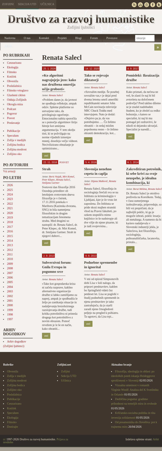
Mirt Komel (68, 176)
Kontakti (44, 38)
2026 (10, 185)
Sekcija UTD (27, 4)
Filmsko (12, 72)
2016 (10, 231)
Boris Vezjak (55, 176)
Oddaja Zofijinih (16, 99)
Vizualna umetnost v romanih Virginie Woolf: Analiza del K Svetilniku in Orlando (134, 390)
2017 (10, 226)
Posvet (11, 118)
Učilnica (47, 4)
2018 (10, 222)
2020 (10, 213)
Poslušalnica (14, 85)
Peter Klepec (48, 179)
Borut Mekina (140, 189)
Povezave (112, 38)
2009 (10, 263)
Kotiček (11, 76)
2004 (10, 286)
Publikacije (13, 130)
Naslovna (9, 38)
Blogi (78, 38)
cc (4, 439)
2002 (10, 296)
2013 (10, 245)
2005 (10, 282)
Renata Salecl (56, 95)
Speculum (13, 135)
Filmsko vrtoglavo (17, 90)
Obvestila (12, 81)
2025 (10, 189)
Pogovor (12, 113)
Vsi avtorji (9, 171)
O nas (27, 38)
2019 (10, 217)
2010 (10, 259)
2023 (10, 199)
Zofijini (8, 4)
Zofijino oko (14, 154)
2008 (10, 268)
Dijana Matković (99, 181)
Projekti (62, 38)
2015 (10, 236)
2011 (10, 254)
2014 (10, 240)
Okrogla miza (15, 104)
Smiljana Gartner (50, 182)
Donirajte (12, 426)
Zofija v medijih (16, 140)
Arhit (156, 439)
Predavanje (13, 122)
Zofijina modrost (17, 149)
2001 (10, 300)
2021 (10, 208)
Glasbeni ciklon (16, 95)
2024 (10, 194)
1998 (10, 314)
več (46, 155)
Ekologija (12, 67)
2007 (10, 273)
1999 (10, 310)
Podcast (11, 109)
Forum (94, 38)
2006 (10, 277)
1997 (10, 319)
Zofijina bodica (16, 144)
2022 (10, 203)
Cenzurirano (14, 62)
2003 (10, 291)
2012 (10, 249)
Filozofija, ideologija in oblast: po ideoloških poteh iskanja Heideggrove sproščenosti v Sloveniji (133, 376)
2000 (10, 305)
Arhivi (8, 46)
